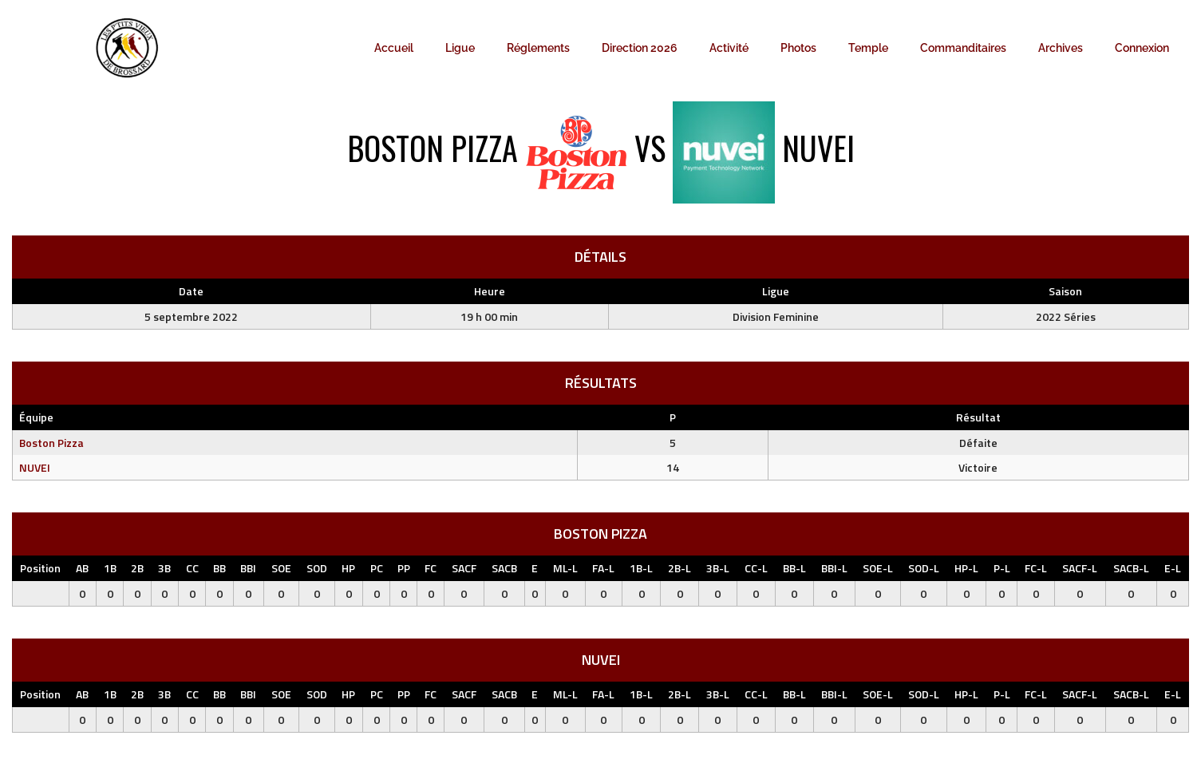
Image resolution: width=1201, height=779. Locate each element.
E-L (1172, 568)
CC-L (756, 568)
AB (82, 568)
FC (431, 568)
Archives (1060, 48)
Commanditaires (963, 48)
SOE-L (878, 568)
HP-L (966, 568)
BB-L (794, 568)
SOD (316, 568)
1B (110, 568)
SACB (504, 568)
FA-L (603, 568)
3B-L (717, 568)
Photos (798, 48)
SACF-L (1079, 568)
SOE (281, 568)
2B (137, 568)
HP (348, 568)
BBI (248, 568)
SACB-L (1131, 568)
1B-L (641, 568)
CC (192, 568)
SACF (464, 568)
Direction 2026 (640, 48)
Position (40, 568)
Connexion (1142, 48)
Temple (868, 48)
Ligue (460, 48)
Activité (729, 48)
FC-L (1036, 568)
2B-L (679, 568)
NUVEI (34, 467)
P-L (1002, 568)
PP (403, 568)
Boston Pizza (51, 442)
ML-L (565, 568)
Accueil (393, 48)
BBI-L (834, 568)
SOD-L (923, 568)
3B (164, 568)
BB (219, 568)
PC (376, 568)
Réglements (538, 48)
